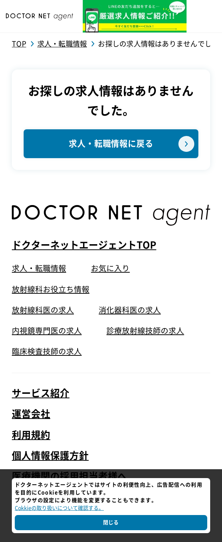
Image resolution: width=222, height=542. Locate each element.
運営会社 (31, 413)
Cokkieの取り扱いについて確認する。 (59, 508)
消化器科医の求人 (130, 309)
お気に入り (110, 268)
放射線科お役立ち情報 (50, 288)
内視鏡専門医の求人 (47, 330)
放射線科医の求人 (43, 309)
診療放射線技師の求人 (145, 330)
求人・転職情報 (39, 268)
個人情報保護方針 (50, 455)
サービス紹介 (40, 393)
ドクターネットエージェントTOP (84, 244)
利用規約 (31, 434)
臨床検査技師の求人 (47, 351)
